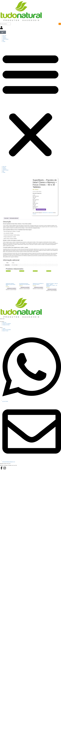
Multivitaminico (45, 212)
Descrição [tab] (6, 218)
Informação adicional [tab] (14, 218)
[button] (30, 104)
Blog (3, 40)
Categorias (4, 168)
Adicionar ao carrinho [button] (11, 288)
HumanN (34, 213)
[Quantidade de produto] (34, 209)
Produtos (4, 36)
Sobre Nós (4, 35)
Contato (3, 41)
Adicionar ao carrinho (41, 209)
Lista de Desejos (5, 39)
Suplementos (50, 212)
